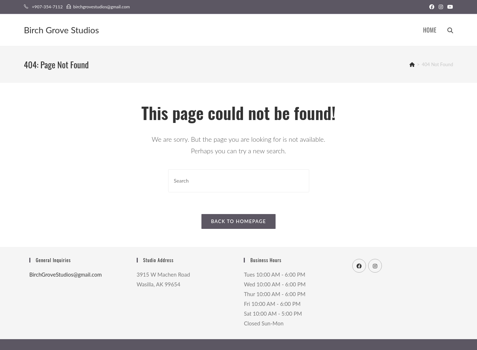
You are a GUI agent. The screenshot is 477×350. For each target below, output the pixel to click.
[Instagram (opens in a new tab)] (440, 6)
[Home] (412, 64)
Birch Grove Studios (61, 30)
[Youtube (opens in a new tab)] (449, 6)
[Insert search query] (238, 180)
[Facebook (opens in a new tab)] (431, 6)
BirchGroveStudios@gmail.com (65, 274)
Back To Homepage (238, 221)
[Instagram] (375, 266)
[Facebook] (359, 266)
